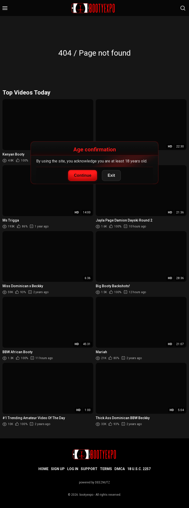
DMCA (119, 469)
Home (43, 469)
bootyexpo (86, 494)
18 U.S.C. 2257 (139, 469)
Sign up (58, 469)
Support (89, 469)
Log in (72, 469)
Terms (106, 469)
